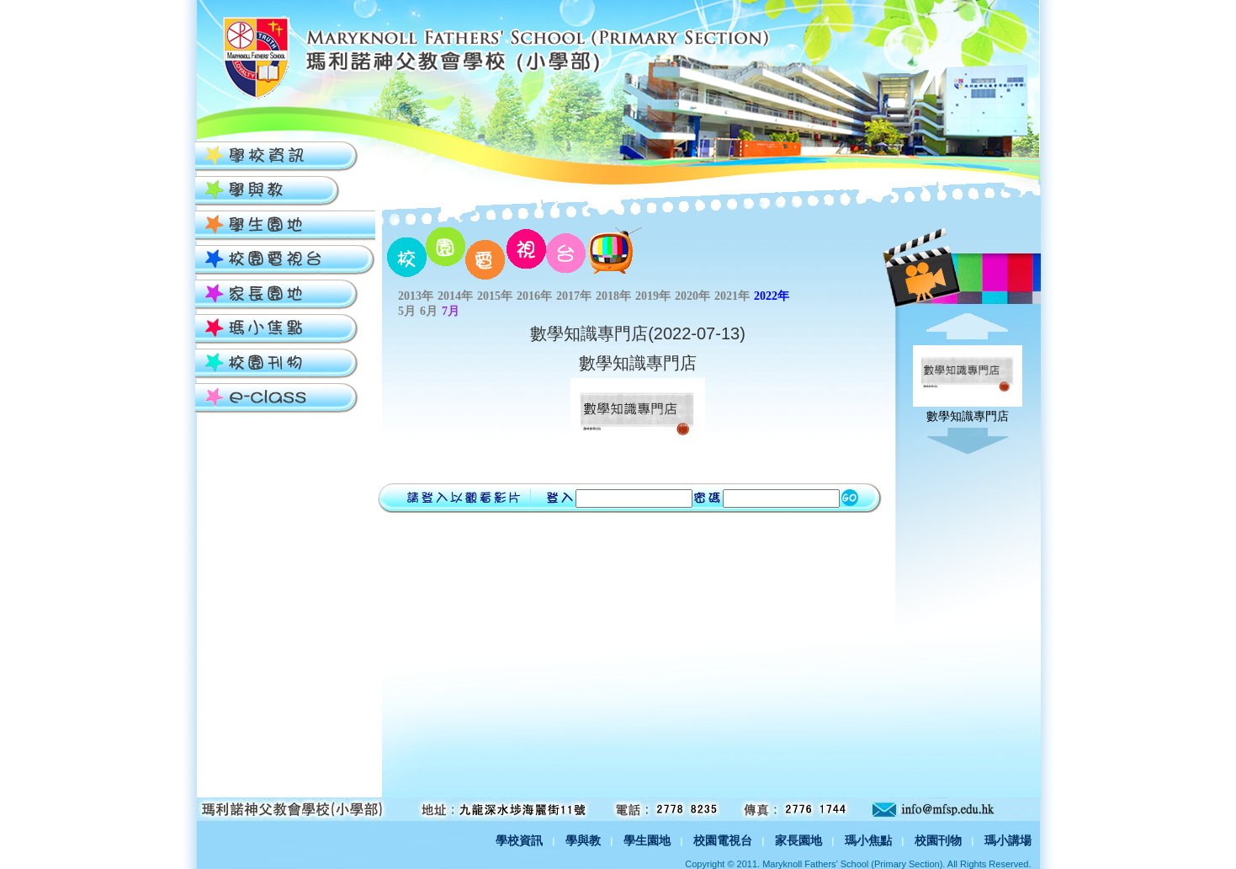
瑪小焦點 (868, 840)
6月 (429, 311)
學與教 (583, 840)
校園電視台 (722, 840)
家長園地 (798, 840)
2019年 (653, 296)
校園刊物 (938, 840)
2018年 (613, 296)
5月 (407, 311)
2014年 (455, 296)
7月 (450, 311)
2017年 (573, 296)
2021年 (732, 296)
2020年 (692, 296)
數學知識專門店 (967, 409)
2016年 (534, 296)
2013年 (415, 296)
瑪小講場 (1008, 840)
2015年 (494, 296)
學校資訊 (519, 840)
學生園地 (647, 840)
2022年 (771, 296)
